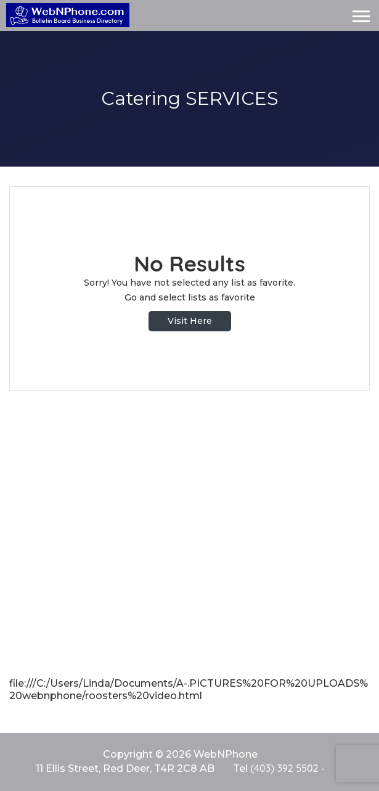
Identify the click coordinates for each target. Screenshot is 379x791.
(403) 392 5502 (284, 768)
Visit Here (190, 320)
